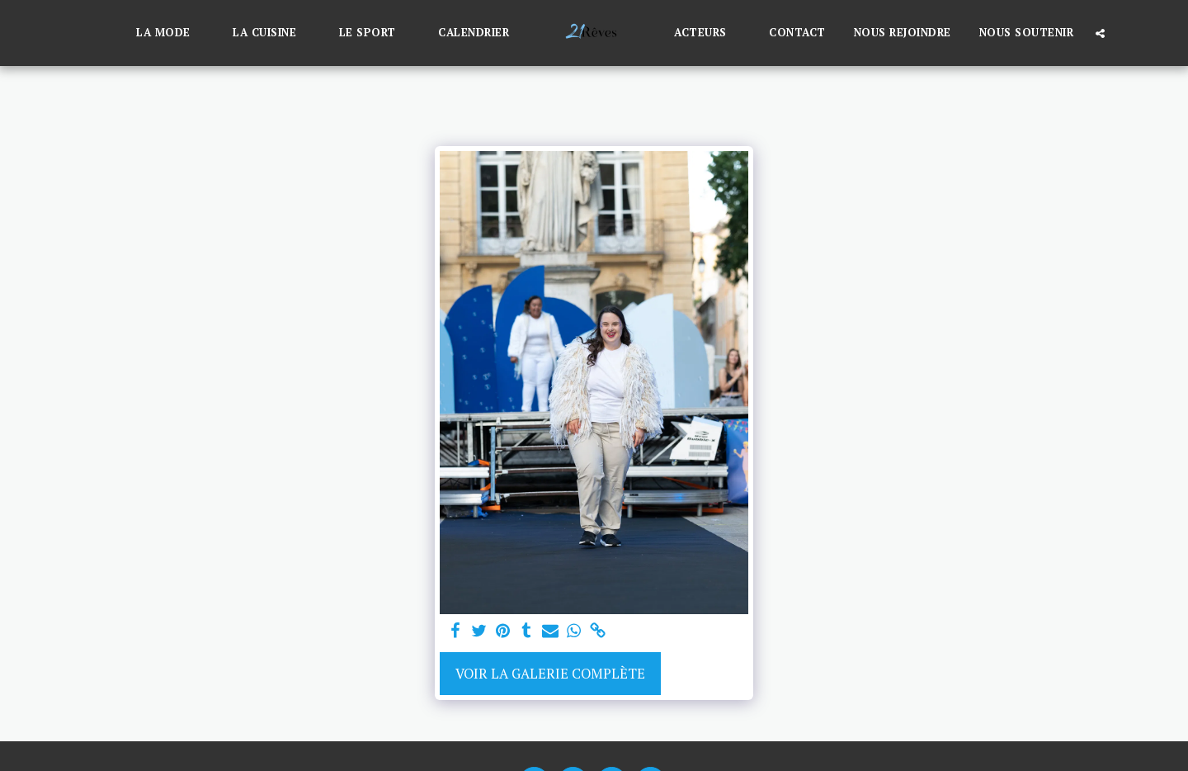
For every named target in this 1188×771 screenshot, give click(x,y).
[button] (170, 33)
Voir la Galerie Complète (550, 674)
